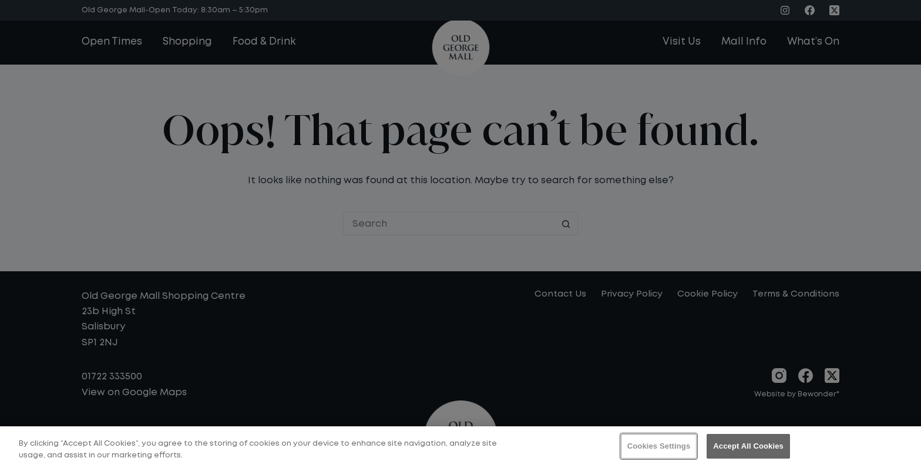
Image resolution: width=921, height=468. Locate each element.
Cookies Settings (659, 446)
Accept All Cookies (748, 446)
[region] (460, 447)
